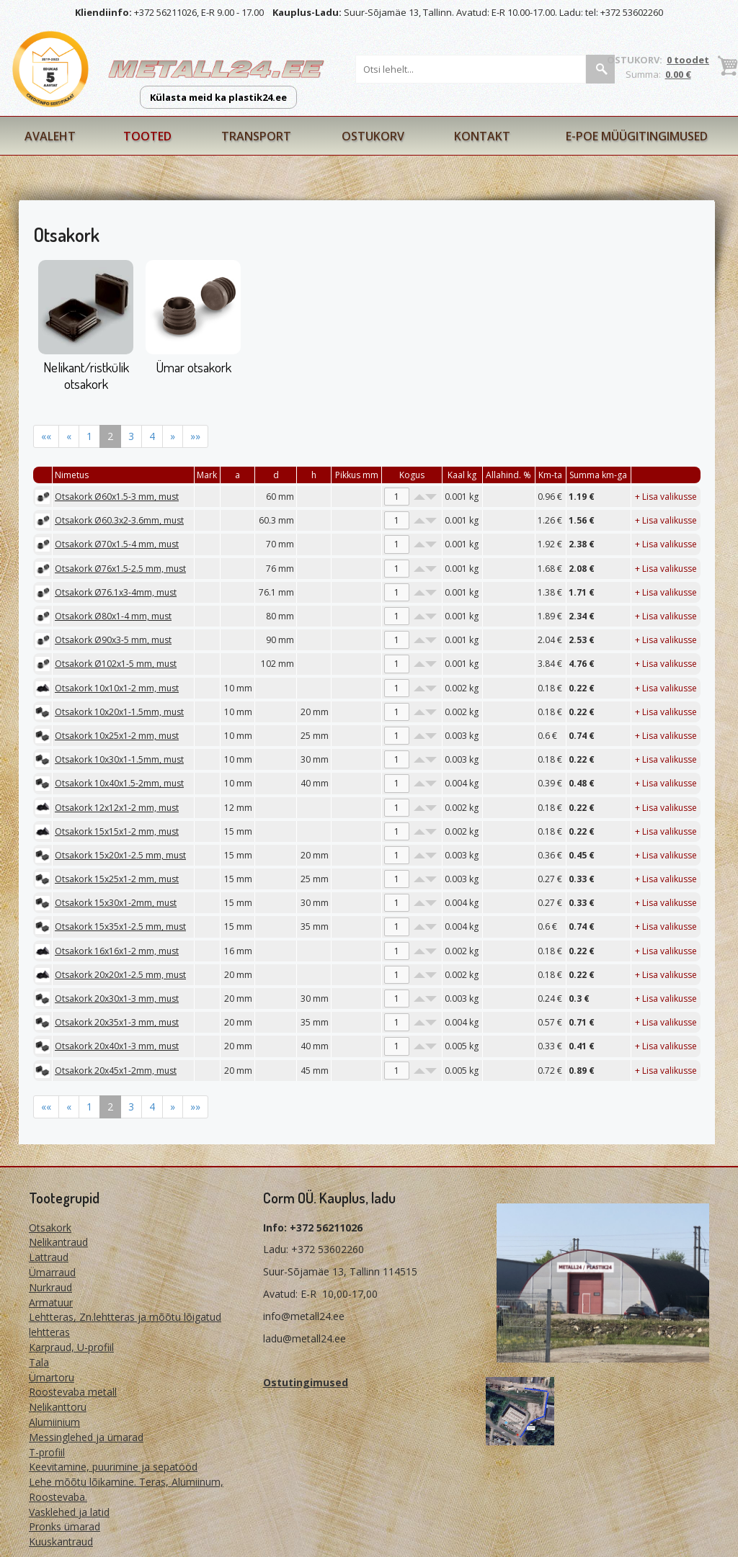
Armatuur (51, 1302)
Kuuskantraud (61, 1541)
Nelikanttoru (57, 1407)
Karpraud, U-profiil (71, 1347)
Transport (256, 136)
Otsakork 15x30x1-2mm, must (116, 903)
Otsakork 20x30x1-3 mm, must (117, 998)
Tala (39, 1362)
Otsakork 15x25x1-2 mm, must (117, 879)
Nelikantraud (58, 1242)
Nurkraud (50, 1287)
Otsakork (50, 1227)
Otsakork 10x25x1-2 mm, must (117, 736)
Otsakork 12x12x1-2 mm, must (117, 808)
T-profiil (47, 1452)
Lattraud (48, 1257)
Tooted (147, 136)
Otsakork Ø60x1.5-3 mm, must (117, 496)
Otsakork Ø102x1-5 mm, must (116, 664)
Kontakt (482, 136)
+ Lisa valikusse (666, 496)
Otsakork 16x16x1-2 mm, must (117, 951)
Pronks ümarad (64, 1526)
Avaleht (50, 136)
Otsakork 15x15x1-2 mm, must (117, 831)
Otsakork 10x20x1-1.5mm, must (119, 712)
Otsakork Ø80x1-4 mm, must (113, 616)
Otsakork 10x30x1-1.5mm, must (119, 759)
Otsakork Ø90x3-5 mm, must (113, 640)
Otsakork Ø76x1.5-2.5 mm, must (120, 568)
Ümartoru (51, 1377)
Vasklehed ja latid (69, 1512)
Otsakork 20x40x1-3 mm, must (117, 1046)
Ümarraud (52, 1272)
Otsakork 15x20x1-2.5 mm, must (120, 855)
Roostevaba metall (73, 1392)
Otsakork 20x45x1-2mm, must (116, 1070)
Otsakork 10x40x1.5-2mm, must (119, 783)
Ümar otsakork (193, 367)
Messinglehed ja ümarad (86, 1437)
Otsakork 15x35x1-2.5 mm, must (120, 926)
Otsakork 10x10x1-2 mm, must (117, 688)
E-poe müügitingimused (637, 136)
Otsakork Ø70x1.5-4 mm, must (117, 544)
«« (46, 436)
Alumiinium (54, 1422)
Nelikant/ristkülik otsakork (86, 375)
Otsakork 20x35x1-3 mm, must (117, 1022)
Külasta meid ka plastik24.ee (218, 97)
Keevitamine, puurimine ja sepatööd (113, 1466)
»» (195, 436)
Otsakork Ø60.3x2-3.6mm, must (119, 520)
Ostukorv (373, 136)
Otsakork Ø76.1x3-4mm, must (116, 592)
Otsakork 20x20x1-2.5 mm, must (120, 975)
